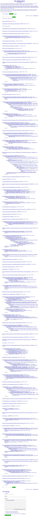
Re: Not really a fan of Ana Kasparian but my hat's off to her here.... (14, 36)
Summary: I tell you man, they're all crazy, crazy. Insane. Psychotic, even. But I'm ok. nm (19, 483)
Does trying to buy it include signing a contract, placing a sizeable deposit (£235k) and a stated (18, 440)
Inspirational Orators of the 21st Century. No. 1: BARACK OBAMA (12, 322)
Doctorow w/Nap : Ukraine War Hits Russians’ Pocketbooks (11, 381)
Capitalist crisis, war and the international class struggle (10, 384)
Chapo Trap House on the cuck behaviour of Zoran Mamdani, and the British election (14, 57)
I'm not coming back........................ (7, 386)
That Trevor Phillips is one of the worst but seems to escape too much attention (20, 328)
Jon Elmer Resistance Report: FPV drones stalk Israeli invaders (13, 278)
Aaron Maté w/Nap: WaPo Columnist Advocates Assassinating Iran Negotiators (13, 454)
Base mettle (4, 21)
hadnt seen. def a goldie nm (8, 84)
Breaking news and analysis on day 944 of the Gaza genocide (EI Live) (12, 277)
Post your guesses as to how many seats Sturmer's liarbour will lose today (13, 296)
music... (5, 90)
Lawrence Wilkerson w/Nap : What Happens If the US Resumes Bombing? (13, 231)
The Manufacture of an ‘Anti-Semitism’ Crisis (8, 294)
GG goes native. (4, 415)
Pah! (11, 107)
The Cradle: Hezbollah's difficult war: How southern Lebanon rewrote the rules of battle (17, 51)
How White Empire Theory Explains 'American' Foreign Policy (11, 478)
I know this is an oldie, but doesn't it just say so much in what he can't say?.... (13, 83)
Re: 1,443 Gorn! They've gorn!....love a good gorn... (16, 310)
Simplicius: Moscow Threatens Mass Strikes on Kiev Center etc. (11, 187)
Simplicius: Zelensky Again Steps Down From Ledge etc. (10, 45)
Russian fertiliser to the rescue (6, 314)
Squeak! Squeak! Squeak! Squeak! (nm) (26, 170)
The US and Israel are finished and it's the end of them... (10, 71)
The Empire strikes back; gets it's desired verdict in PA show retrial (12, 445)
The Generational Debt (5, 216)
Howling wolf (12, 311)
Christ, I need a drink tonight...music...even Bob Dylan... (10, 88)
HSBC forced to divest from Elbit (7, 214)
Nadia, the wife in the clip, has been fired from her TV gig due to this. (14, 123)
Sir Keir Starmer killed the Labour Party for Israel (9, 211)
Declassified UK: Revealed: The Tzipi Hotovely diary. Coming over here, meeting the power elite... (16, 339)
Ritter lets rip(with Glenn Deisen (9, 482)
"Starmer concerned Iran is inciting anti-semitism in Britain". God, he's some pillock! (14, 418)
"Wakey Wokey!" (6, 246)
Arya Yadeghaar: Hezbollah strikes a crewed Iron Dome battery (11, 50)
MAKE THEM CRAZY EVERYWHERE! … (8, 146)
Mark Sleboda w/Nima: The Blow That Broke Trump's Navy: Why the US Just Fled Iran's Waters (18, 97)
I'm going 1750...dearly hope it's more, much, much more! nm (13, 297)
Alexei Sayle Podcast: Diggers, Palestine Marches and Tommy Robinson (13, 337)
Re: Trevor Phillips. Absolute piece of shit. (12, 141)
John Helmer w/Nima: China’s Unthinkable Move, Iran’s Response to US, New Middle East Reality (18, 455)
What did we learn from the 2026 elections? (8, 196)
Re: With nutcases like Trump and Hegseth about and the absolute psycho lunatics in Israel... (24, 370)
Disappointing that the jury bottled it (9, 451)
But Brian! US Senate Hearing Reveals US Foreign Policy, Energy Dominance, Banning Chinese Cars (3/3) (18, 254)
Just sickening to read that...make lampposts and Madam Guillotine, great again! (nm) (17, 434)
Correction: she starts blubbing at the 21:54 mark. (13, 135)
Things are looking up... (5, 65)
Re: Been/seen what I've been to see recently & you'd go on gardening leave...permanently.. (22, 389)
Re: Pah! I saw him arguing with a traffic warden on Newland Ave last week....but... (21, 104)
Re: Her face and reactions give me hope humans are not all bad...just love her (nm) (18, 75)
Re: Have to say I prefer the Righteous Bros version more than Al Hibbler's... (22, 78)
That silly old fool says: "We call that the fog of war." (14, 37)
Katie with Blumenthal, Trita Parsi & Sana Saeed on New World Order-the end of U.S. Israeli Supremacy (17, 412)
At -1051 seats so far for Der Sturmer (7, 155)
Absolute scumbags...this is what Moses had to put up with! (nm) (15, 376)
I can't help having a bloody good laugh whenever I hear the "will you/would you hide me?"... (19, 326)
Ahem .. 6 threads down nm (8, 481)
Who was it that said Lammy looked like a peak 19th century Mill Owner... (27, 167)
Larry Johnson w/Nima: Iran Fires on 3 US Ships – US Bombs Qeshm (12, 189)
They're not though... (16, 241)
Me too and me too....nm (10, 115)
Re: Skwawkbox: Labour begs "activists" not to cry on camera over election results (18, 302)
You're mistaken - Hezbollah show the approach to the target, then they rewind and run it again (22, 279)
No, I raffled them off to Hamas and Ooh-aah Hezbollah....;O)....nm (22, 365)
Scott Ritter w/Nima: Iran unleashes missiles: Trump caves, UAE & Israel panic (15, 367)
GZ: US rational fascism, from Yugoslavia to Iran (9, 206)
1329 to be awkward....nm (8, 299)
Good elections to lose (5, 269)
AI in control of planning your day (7, 348)
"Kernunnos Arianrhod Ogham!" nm (16, 391)
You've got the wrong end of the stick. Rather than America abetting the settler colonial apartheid (20, 377)
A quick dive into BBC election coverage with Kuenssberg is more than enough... (14, 235)
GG (2, 26)
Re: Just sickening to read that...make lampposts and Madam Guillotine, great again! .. (19, 435)
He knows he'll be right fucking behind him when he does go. (19, 162)
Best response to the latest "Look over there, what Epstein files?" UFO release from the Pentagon (16, 152)
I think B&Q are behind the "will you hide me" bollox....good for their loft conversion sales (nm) (24, 329)
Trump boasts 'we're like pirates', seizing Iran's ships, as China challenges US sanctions (15, 120)
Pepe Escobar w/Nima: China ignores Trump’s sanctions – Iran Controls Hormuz (16, 366)
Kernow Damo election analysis (7, 94)
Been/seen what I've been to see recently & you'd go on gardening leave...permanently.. (19, 388)
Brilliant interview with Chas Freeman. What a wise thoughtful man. (16, 191)
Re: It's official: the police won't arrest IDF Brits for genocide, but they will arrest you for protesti (18, 461)
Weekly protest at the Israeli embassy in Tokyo (13, 148)
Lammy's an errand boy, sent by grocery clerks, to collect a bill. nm (24, 165)
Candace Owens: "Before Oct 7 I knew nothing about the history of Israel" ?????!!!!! (16, 222)
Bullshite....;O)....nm (9, 319)
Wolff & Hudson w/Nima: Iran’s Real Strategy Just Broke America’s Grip (12, 291)
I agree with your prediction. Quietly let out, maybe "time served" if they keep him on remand (18, 287)
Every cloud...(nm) (9, 203)
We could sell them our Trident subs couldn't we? (18, 364)
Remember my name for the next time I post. (12, 514)
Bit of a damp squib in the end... (13, 239)
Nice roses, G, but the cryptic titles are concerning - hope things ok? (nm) (15, 387)
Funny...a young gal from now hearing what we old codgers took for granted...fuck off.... (15, 74)
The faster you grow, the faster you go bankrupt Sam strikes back (11, 59)
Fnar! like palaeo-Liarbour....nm (11, 197)
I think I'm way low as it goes (10, 298)
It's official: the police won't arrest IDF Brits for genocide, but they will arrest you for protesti (15, 459)
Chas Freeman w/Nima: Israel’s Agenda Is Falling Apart (12, 190)
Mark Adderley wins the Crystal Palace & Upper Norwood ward (11, 33)
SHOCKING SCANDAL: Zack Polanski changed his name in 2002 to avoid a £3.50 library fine (16, 345)
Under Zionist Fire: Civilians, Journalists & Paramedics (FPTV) (11, 176)
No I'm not (12, 281)
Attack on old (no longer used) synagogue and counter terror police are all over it (14, 439)
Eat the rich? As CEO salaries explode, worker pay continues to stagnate (13, 433)
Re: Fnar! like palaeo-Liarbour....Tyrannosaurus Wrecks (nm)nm (18, 198)
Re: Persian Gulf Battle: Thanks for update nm (11, 250)
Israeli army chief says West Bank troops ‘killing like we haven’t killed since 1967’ (14, 423)
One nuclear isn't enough (12, 363)
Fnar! (7, 419)
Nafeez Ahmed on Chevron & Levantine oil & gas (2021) (10, 465)
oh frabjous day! (8, 160)
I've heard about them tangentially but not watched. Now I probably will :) (19, 124)
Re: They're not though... (18, 242)
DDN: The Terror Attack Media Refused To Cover (9, 325)
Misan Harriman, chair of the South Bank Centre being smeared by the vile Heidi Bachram (15, 31)
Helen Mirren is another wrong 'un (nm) (14, 471)
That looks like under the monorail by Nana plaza (11, 375)
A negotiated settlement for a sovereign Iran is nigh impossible (11, 480)
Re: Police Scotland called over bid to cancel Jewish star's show (13, 470)
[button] (17, 511)
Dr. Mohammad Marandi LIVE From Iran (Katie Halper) (10, 181)
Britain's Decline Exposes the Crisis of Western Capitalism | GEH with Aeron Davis (14, 264)
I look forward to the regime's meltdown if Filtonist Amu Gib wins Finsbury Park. (18, 307)
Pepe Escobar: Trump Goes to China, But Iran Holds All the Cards (12, 261)
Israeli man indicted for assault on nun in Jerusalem (9, 285)
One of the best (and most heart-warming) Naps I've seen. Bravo (15, 192)
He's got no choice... (14, 244)
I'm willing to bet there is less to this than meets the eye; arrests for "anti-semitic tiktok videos (15, 62)
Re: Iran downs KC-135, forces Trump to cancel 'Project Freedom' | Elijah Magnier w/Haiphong (18, 360)
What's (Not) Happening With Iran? (7, 259)
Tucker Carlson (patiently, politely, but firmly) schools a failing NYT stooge (13, 130)
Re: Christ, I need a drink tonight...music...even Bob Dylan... (13, 89)
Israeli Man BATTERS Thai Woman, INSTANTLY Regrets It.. (11, 374)
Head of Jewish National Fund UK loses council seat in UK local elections (15, 202)
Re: (13, 245)
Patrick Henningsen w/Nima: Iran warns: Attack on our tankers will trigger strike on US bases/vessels (17, 43)
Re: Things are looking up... (8, 66)
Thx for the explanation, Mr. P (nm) (14, 353)
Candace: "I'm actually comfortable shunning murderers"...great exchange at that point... (21, 223)
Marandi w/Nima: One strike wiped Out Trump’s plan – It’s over (13, 430)
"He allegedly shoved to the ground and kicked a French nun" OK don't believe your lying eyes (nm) (19, 286)
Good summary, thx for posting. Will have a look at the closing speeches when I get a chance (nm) (23, 448)
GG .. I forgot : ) (4, 342)
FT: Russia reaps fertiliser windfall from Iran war (11, 316)
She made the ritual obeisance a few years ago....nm (18, 472)
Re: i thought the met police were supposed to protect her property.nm (16, 157)
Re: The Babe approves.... (22, 110)
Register (12, 500)
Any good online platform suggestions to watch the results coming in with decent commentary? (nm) (21, 300)
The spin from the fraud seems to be (9, 237)
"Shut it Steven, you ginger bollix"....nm (24, 168)
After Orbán (4, 179)
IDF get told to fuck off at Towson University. (10, 147)
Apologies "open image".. (22, 243)
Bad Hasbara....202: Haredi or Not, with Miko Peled (9, 357)
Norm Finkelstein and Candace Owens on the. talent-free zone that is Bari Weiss (14, 221)
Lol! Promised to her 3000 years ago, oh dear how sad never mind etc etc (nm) (20, 158)
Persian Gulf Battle (5, 249)
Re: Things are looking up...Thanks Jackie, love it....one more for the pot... (17, 68)
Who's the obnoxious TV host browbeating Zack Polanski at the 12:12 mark (13, 140)
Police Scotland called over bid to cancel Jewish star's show (11, 469)
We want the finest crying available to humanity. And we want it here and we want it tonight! (22, 304)
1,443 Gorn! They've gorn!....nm (11, 309)
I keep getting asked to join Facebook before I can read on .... (13, 114)
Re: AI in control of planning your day (9, 349)
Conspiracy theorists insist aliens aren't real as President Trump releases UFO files (14, 101)
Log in (10, 500)
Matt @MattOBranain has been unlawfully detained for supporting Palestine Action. (14, 28)
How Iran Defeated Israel (6, 425)
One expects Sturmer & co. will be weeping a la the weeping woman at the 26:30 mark (17, 133)
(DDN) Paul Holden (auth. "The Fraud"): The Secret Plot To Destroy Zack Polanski (14, 398)
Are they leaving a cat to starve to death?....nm (11, 441)
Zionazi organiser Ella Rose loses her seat (10, 156)
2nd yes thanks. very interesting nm (14, 53)
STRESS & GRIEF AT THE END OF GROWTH (9, 403)
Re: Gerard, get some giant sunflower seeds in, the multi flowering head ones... (24, 394)
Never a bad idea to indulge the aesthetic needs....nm (16, 392)
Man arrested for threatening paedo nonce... (8, 266)
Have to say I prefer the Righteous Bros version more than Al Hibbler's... (19, 77)
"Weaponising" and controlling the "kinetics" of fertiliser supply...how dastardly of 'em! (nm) (19, 317)
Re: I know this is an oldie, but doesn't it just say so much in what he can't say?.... (16, 85)
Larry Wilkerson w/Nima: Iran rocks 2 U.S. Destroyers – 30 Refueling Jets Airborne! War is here (16, 428)
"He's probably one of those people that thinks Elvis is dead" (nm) (14, 102)
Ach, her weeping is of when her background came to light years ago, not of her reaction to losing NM (21, 172)
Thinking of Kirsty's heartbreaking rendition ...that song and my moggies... (21, 105)
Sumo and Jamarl (7, 409)
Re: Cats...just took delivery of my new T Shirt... (21, 108)
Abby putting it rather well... (6, 113)
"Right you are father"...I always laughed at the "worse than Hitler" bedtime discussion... (23, 126)
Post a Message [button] (19, 2)
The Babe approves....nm (20, 109)
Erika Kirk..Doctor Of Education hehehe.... (8, 48)
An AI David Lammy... (24, 171)
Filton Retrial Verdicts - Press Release (12, 447)
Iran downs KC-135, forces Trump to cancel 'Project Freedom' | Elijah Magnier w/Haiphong (15, 359)
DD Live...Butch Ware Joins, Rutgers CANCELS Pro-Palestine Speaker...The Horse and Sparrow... (16, 271)
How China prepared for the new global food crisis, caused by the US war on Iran (14, 209)
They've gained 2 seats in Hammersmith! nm (13, 238)
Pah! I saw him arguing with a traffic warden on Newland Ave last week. (16, 103)
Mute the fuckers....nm (7, 236)
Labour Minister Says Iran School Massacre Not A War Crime (11, 122)
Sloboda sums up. (5, 408)
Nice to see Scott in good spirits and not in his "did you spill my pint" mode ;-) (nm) (18, 368)
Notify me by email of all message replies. (11, 513)
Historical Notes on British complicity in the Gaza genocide (11, 23)
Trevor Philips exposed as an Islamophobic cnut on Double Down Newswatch (20, 142)
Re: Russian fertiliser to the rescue (9, 315)
